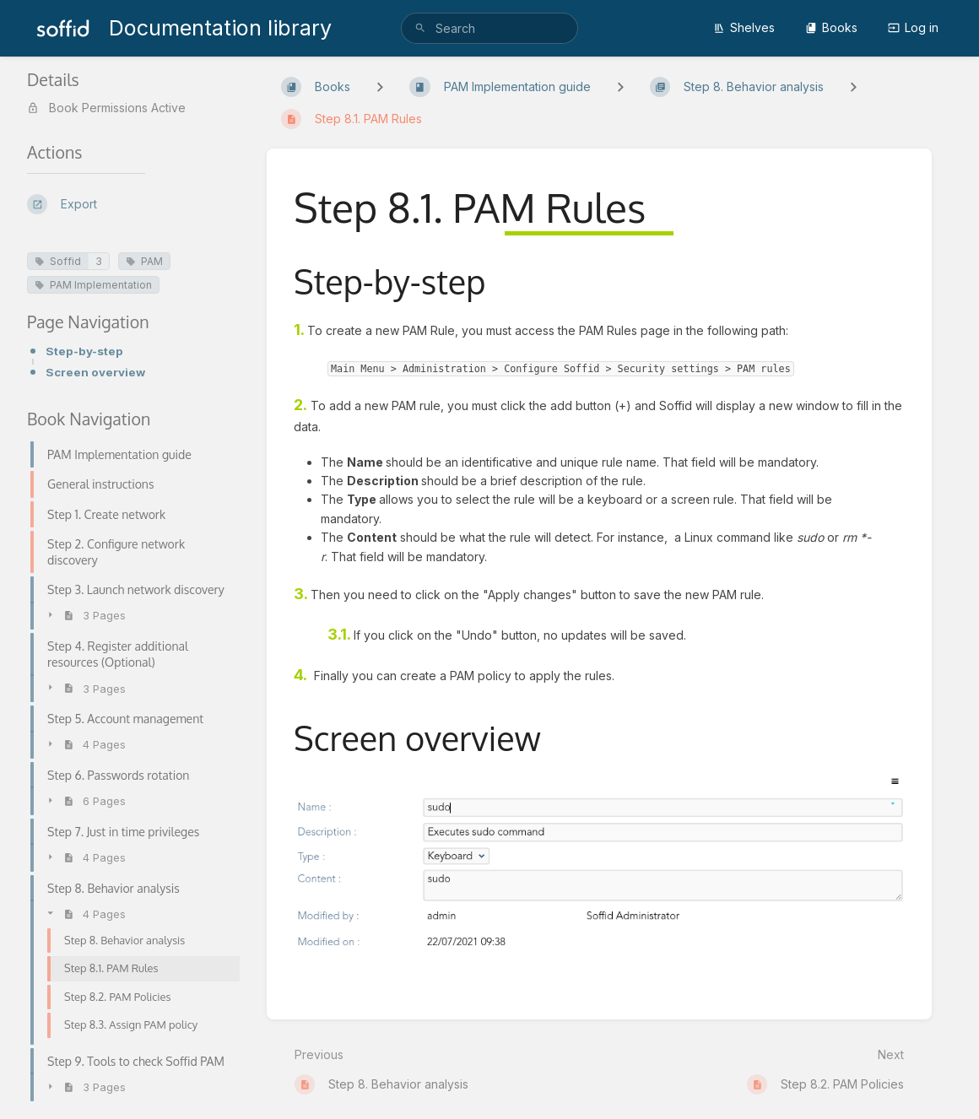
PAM (144, 261)
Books (831, 27)
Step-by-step (84, 351)
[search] (489, 28)
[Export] (133, 204)
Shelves (744, 27)
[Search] (420, 28)
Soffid (58, 261)
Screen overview (95, 372)
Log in (913, 27)
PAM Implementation (93, 284)
